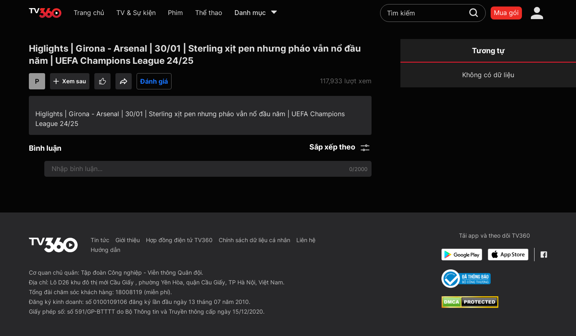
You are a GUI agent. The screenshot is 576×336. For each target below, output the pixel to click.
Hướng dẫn (105, 249)
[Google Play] (461, 254)
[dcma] (469, 305)
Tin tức (100, 239)
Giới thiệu (127, 239)
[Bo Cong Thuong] (466, 278)
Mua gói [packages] (506, 13)
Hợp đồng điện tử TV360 (179, 239)
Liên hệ (305, 239)
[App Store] (508, 254)
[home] (45, 13)
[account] (537, 13)
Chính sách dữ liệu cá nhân (254, 239)
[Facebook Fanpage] (543, 254)
